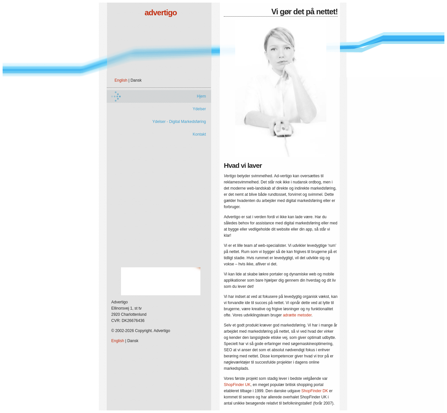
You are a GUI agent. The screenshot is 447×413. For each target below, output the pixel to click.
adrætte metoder (297, 315)
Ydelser (199, 109)
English (121, 80)
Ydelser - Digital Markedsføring (179, 121)
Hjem (201, 96)
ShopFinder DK (314, 391)
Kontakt (199, 134)
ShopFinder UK (237, 384)
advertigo (160, 12)
